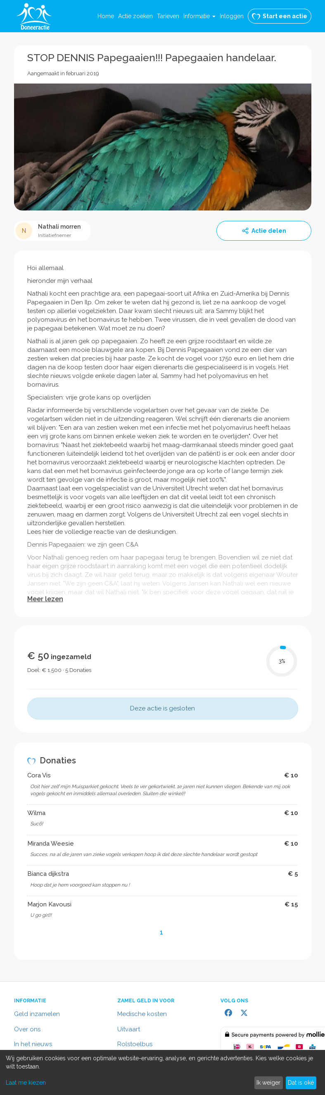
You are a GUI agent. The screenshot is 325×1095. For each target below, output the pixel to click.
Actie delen (264, 230)
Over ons (27, 1029)
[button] (199, 16)
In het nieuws (33, 1044)
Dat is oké (301, 1082)
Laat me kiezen (26, 1082)
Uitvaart (128, 1029)
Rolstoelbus (134, 1044)
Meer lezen (45, 599)
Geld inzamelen (37, 1014)
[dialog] (162, 1072)
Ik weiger (268, 1082)
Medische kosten (142, 1014)
